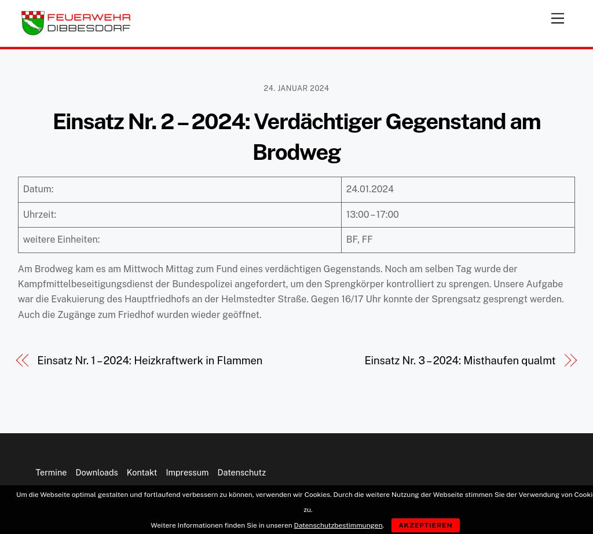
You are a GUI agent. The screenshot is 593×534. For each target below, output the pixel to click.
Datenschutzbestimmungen (338, 525)
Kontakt (142, 472)
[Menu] (557, 16)
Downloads (96, 472)
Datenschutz (242, 472)
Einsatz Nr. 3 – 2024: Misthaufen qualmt (459, 360)
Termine (51, 472)
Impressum (187, 472)
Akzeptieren (425, 525)
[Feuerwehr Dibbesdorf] (76, 32)
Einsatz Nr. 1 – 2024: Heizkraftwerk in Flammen (149, 360)
